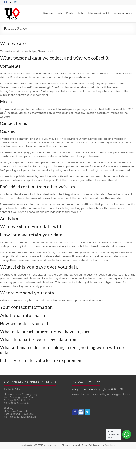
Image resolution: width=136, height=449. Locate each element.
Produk (70, 12)
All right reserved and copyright (90, 389)
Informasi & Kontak (99, 12)
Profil (59, 12)
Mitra (81, 12)
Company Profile (123, 12)
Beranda (48, 12)
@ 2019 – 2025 (116, 389)
